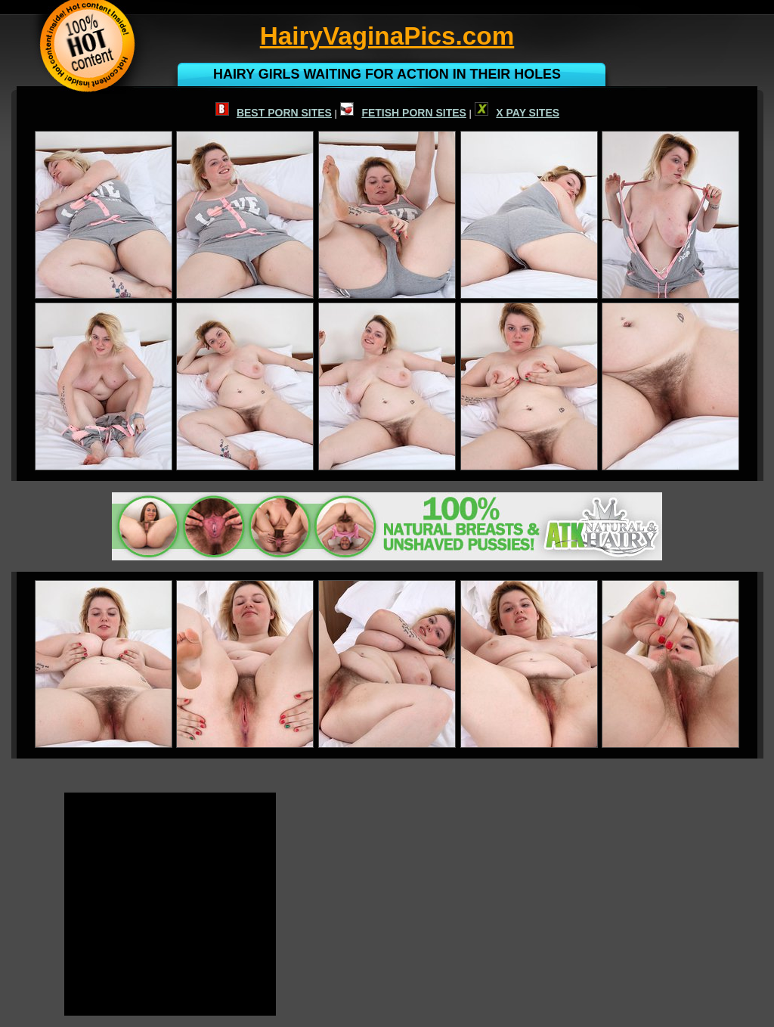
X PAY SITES (517, 113)
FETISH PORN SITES (403, 113)
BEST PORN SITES (273, 113)
